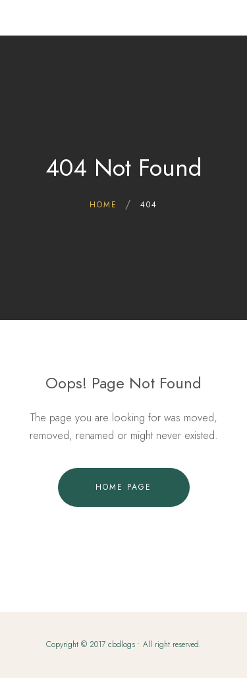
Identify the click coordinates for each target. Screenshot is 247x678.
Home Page (123, 487)
